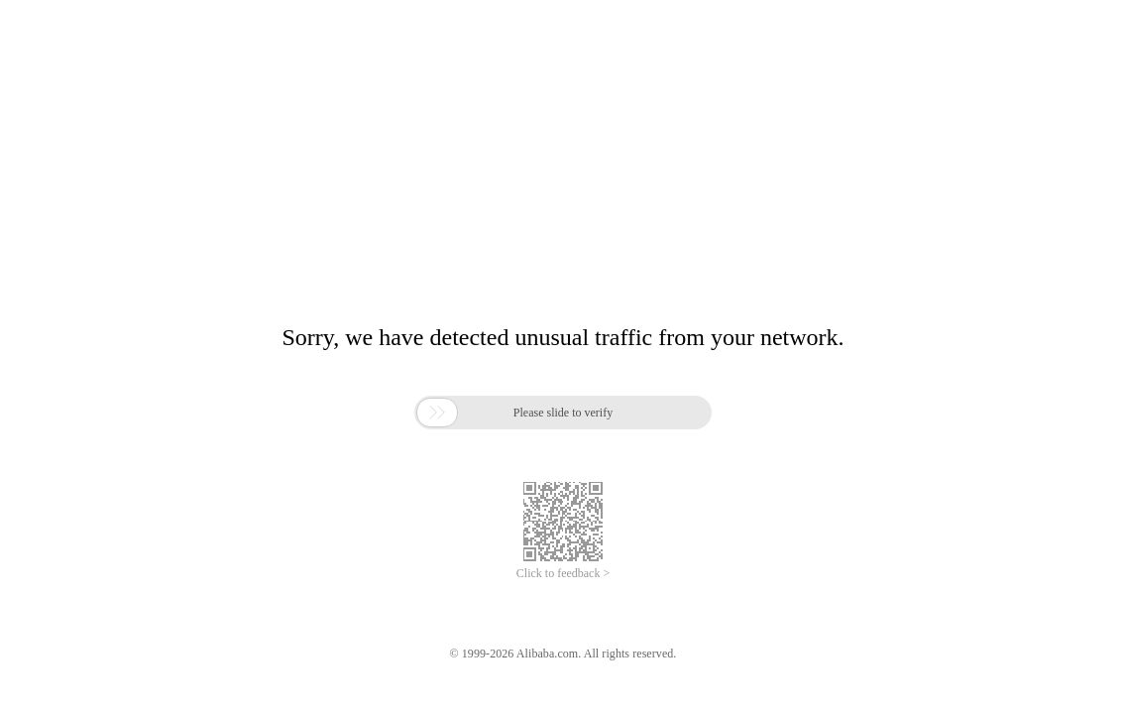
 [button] (437, 412)
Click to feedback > (563, 573)
